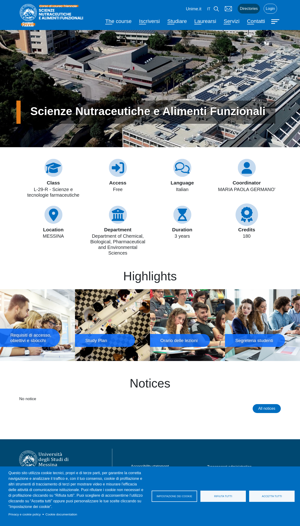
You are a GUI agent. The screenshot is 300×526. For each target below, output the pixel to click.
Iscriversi (149, 21)
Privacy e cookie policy (24, 514)
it (208, 9)
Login (270, 9)
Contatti (256, 21)
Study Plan (112, 325)
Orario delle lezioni (187, 325)
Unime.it (193, 9)
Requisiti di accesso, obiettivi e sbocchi (37, 325)
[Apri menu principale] (276, 21)
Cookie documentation (61, 514)
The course (118, 21)
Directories (249, 9)
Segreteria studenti (262, 325)
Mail (228, 9)
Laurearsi (205, 21)
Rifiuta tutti (223, 496)
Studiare (177, 21)
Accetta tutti (272, 496)
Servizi (231, 21)
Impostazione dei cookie (174, 496)
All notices (266, 408)
